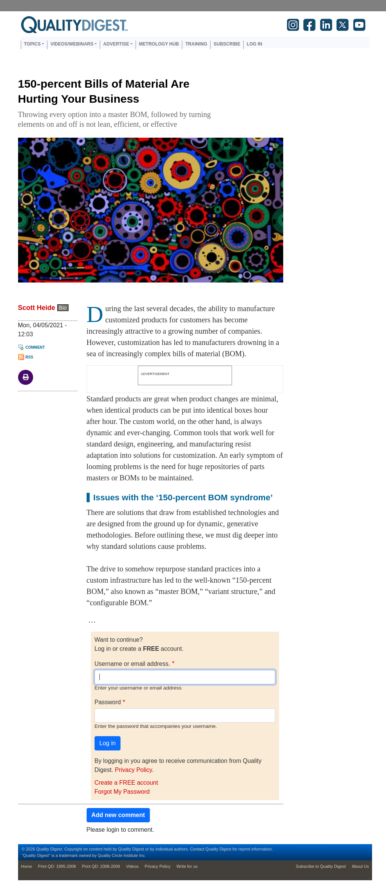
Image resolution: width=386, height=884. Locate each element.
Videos (132, 866)
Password (108, 702)
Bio (63, 308)
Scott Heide (36, 307)
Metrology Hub (159, 44)
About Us (360, 866)
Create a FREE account (126, 782)
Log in (254, 44)
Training (196, 44)
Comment (35, 347)
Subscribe (227, 44)
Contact (197, 849)
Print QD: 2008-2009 (101, 866)
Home (26, 866)
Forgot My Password (122, 791)
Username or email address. (132, 664)
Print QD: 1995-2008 (57, 866)
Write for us (187, 866)
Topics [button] (32, 44)
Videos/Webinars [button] (71, 44)
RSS (30, 357)
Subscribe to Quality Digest (321, 866)
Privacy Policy (133, 770)
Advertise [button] (116, 44)
